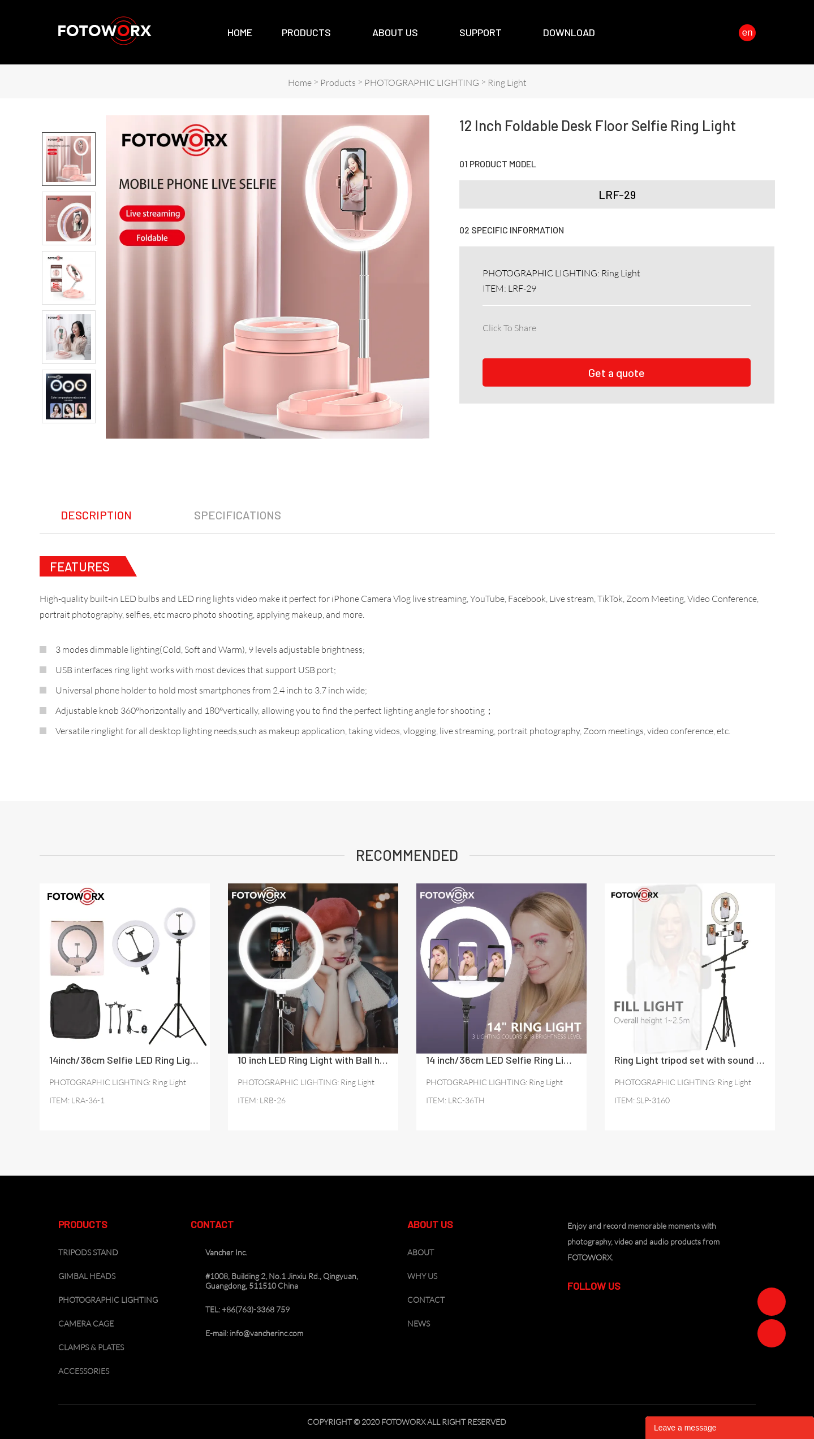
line (646, 325)
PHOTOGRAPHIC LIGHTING (421, 82)
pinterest (621, 325)
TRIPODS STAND (88, 1252)
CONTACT (426, 1299)
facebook (547, 325)
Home (239, 32)
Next (69, 433)
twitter (596, 325)
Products (306, 32)
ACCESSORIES (83, 1371)
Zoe (771, 1302)
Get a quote (616, 372)
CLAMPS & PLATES (91, 1347)
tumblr (696, 325)
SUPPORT (480, 32)
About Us (395, 32)
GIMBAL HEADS (86, 1276)
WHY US (422, 1276)
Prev (69, 122)
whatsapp (671, 325)
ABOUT (420, 1252)
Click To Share (509, 327)
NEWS (418, 1323)
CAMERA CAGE (86, 1323)
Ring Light (507, 82)
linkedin (571, 325)
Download (569, 32)
